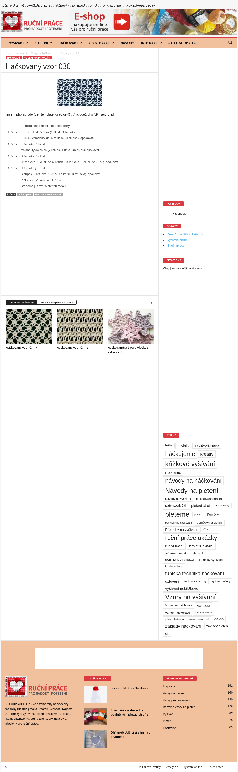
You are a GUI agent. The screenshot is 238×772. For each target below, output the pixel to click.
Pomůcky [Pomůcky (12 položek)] (213, 514)
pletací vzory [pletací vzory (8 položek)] (222, 505)
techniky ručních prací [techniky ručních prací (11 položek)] (179, 559)
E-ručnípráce (175, 245)
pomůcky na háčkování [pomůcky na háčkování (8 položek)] (178, 522)
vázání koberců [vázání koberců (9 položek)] (174, 619)
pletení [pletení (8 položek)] (198, 514)
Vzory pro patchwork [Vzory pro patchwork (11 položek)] (178, 605)
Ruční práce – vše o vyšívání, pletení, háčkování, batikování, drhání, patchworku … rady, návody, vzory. (78, 5)
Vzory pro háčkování (42, 53)
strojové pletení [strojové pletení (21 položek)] (201, 546)
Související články (21, 302)
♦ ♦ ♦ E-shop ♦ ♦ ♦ (182, 43)
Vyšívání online (177, 240)
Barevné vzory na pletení (179, 707)
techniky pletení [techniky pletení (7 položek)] (199, 553)
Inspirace (151, 43)
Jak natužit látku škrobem (129, 688)
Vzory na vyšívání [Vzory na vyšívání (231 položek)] (190, 596)
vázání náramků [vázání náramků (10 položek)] (199, 619)
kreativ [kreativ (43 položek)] (206, 454)
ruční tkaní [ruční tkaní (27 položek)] (174, 546)
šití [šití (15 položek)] (167, 633)
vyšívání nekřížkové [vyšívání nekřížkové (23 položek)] (181, 588)
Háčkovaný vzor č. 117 (21, 347)
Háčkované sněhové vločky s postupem (128, 349)
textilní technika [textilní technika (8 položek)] (174, 566)
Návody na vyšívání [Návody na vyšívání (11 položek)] (178, 498)
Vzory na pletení (174, 693)
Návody (127, 43)
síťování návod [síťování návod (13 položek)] (175, 553)
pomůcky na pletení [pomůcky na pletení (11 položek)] (209, 522)
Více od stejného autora (57, 302)
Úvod (8, 53)
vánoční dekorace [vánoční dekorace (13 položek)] (177, 612)
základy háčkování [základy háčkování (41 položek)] (183, 626)
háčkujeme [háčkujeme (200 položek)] (180, 453)
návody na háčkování (48, 194)
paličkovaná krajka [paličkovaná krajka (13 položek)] (209, 498)
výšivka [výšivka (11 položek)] (219, 619)
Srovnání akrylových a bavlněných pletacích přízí (130, 712)
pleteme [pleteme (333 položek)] (177, 514)
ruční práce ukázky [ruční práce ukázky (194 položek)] (191, 537)
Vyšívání (18, 43)
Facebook (179, 213)
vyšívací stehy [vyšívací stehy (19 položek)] (195, 581)
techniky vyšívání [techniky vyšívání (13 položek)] (211, 560)
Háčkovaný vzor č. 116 (72, 347)
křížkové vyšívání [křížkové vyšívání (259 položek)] (190, 463)
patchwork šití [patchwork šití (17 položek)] (175, 505)
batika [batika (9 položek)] (168, 445)
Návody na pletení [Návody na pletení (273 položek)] (191, 490)
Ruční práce (101, 43)
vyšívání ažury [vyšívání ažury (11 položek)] (220, 581)
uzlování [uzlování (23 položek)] (172, 581)
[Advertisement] (79, 248)
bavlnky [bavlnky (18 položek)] (183, 446)
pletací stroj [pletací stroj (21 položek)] (200, 506)
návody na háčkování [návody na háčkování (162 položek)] (193, 480)
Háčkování (70, 43)
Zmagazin (172, 767)
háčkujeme (25, 194)
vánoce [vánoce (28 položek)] (203, 605)
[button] (230, 43)
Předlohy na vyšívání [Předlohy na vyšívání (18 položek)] (181, 529)
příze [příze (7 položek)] (205, 529)
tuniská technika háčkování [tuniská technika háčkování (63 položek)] (194, 573)
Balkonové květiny (149, 767)
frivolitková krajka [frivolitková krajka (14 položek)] (206, 445)
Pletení (43, 43)
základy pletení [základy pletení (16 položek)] (217, 626)
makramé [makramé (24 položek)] (173, 472)
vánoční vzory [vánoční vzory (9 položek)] (203, 612)
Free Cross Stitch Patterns (185, 234)
